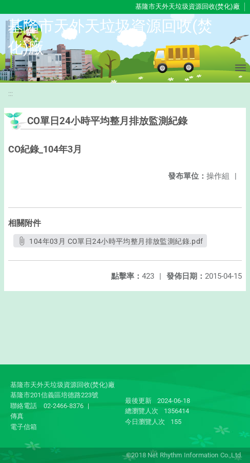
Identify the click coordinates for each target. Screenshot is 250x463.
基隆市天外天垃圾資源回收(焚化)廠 (187, 6)
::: (10, 94)
